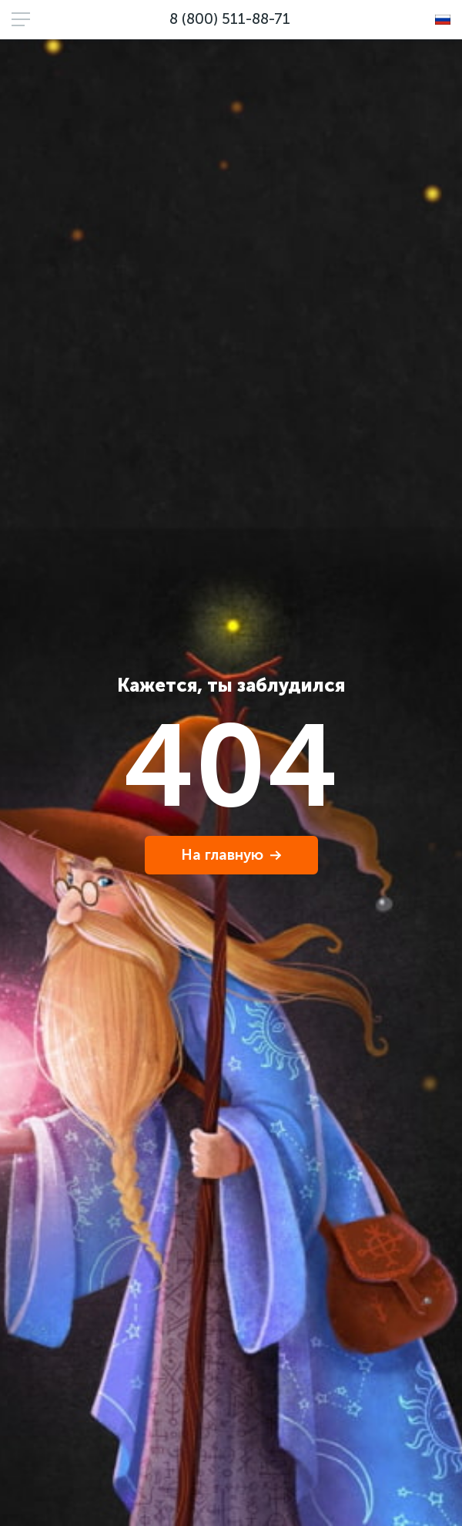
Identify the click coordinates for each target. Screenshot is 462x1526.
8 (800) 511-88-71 (229, 19)
